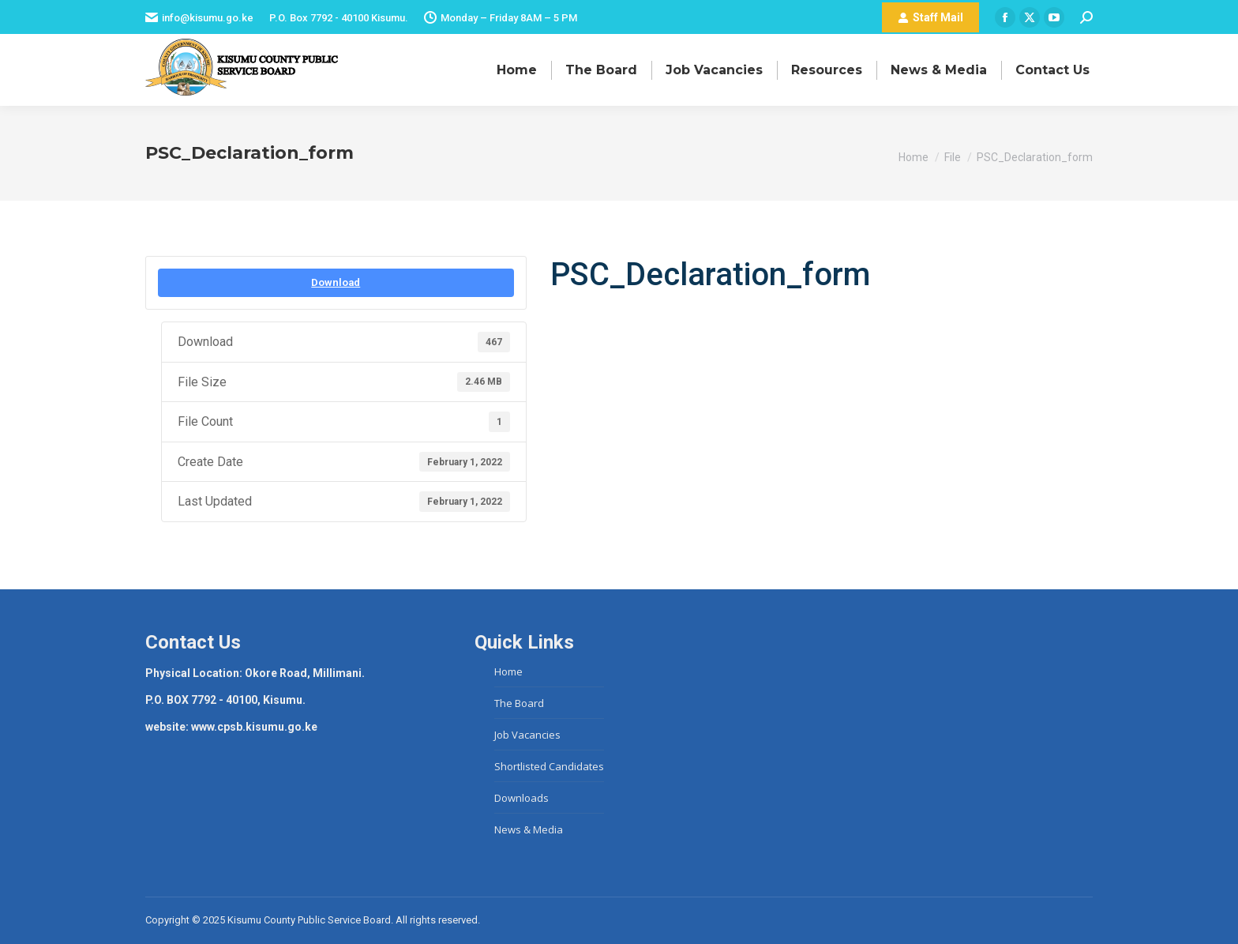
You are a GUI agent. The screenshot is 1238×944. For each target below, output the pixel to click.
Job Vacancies (527, 735)
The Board (519, 703)
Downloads (521, 798)
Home (508, 671)
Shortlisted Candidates (549, 766)
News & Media (528, 829)
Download (335, 282)
